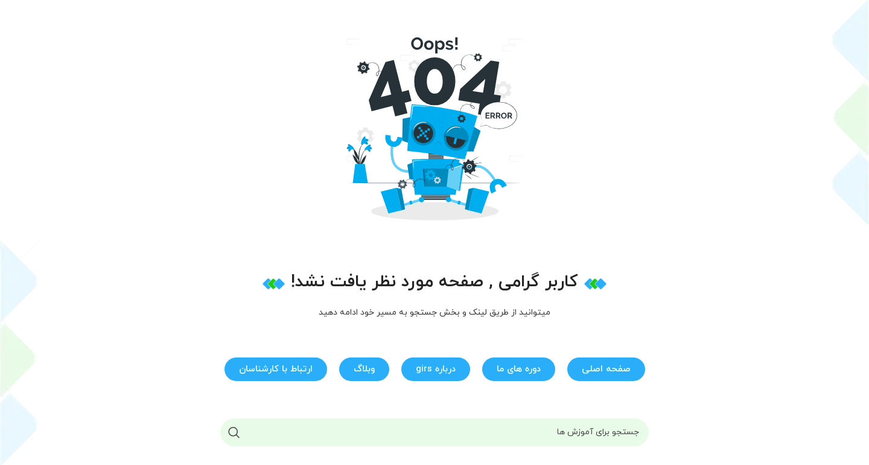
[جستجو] (434, 432)
